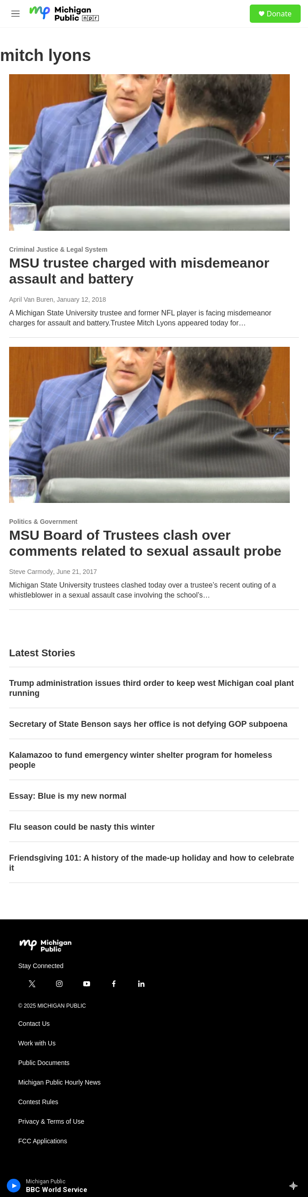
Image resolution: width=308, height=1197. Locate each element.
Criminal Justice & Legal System (58, 249)
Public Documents (44, 1063)
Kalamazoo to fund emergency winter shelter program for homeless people (140, 760)
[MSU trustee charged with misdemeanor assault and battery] (149, 152)
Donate (279, 14)
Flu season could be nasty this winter (82, 827)
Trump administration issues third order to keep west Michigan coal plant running (151, 688)
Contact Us (34, 1023)
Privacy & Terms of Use (51, 1121)
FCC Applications (42, 1141)
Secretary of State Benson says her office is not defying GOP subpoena (148, 724)
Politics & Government (43, 521)
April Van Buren (31, 299)
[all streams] (296, 1185)
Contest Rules (38, 1102)
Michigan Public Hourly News (59, 1082)
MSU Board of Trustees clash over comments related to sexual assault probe (145, 542)
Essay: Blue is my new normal (67, 796)
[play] (14, 1185)
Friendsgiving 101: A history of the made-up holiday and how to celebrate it (151, 862)
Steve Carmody (31, 571)
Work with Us (37, 1043)
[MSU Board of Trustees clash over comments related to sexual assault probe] (149, 425)
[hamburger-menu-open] (15, 14)
